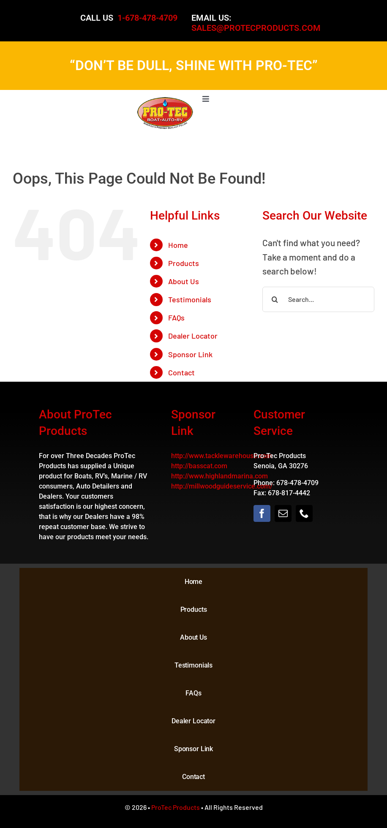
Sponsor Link (190, 354)
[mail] (283, 513)
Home (178, 245)
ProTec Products (175, 807)
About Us (183, 281)
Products (183, 263)
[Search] (275, 299)
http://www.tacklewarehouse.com (221, 456)
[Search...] (318, 299)
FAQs (176, 317)
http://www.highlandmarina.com (219, 476)
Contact (181, 372)
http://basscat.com (199, 466)
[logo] (165, 100)
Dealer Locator (193, 335)
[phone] (304, 513)
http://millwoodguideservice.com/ (222, 486)
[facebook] (261, 513)
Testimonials (189, 299)
